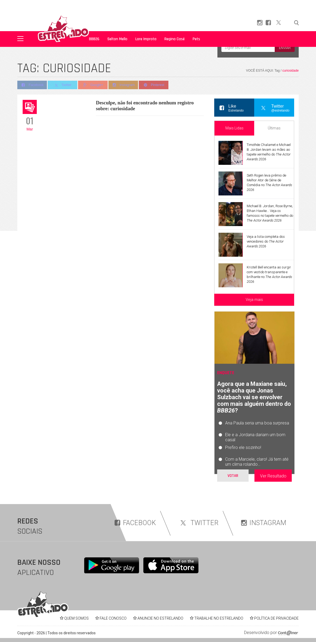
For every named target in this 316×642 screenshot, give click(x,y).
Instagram (125, 85)
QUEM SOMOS (76, 618)
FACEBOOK (135, 523)
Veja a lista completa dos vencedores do (266, 241)
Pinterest (155, 85)
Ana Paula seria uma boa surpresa (257, 423)
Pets (196, 39)
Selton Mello (117, 39)
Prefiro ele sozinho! (243, 447)
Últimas (274, 128)
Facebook (32, 85)
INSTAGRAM (263, 523)
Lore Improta (145, 39)
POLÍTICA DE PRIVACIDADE (276, 618)
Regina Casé (174, 39)
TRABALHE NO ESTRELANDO (218, 618)
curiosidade (290, 70)
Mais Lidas (234, 128)
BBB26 (94, 39)
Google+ (94, 85)
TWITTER (198, 523)
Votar (233, 475)
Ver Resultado (273, 476)
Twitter (63, 85)
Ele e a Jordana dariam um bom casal (255, 437)
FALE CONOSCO (113, 618)
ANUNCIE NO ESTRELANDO (160, 618)
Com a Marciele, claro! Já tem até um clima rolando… (257, 462)
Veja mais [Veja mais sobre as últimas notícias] (254, 299)
